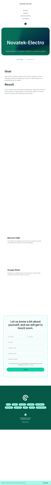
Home (8, 404)
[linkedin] (25, 415)
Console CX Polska (41, 407)
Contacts (25, 13)
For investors (25, 18)
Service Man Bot (40, 404)
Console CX (22, 404)
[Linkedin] (25, 24)
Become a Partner (25, 16)
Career (25, 407)
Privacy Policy (29, 365)
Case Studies (19, 59)
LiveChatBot (30, 404)
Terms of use (18, 407)
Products (25, 10)
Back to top (25, 422)
